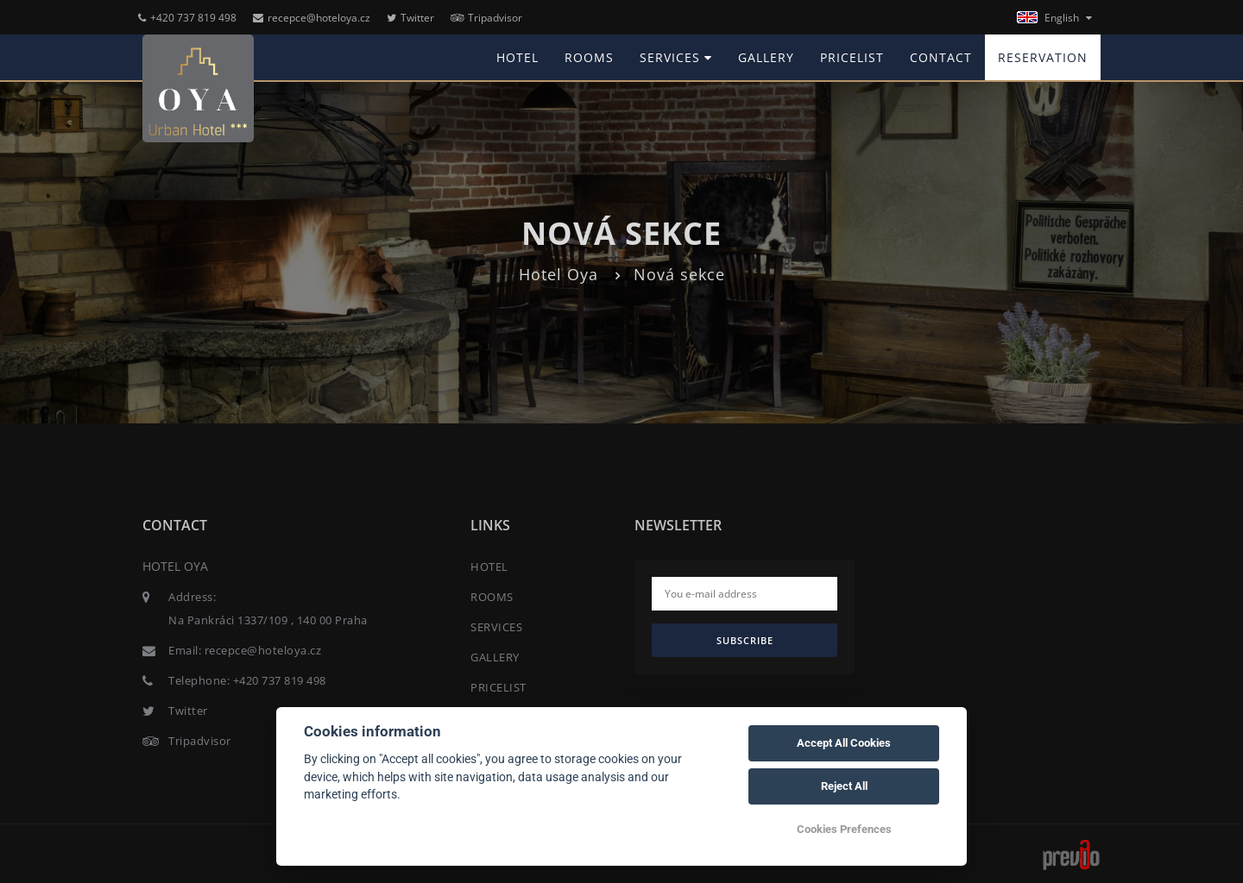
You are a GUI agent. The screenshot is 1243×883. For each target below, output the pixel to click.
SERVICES (676, 57)
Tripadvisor (486, 17)
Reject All (844, 786)
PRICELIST (852, 57)
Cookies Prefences (844, 829)
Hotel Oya (558, 274)
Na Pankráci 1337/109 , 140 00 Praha (268, 620)
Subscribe (744, 640)
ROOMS (589, 57)
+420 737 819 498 (187, 17)
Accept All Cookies (844, 742)
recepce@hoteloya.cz (311, 17)
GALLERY (766, 57)
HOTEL (517, 57)
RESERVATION (1043, 57)
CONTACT (941, 57)
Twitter (410, 17)
